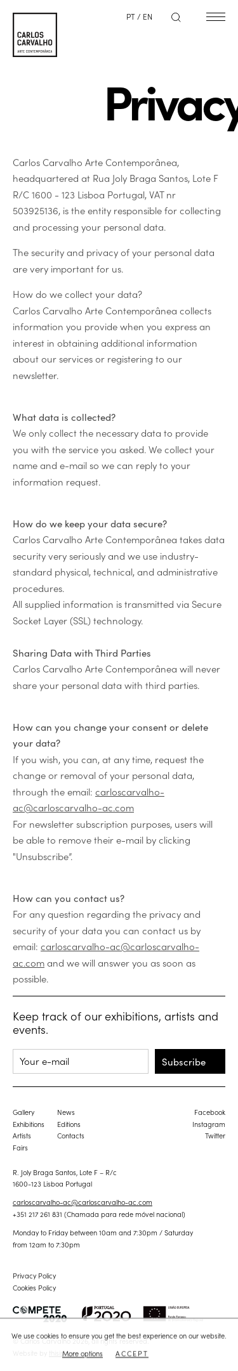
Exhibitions (28, 1124)
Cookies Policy (34, 1287)
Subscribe (184, 1061)
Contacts (70, 1135)
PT (130, 16)
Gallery (23, 1112)
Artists (22, 1135)
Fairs (20, 1147)
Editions (69, 1124)
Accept (132, 1354)
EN (147, 16)
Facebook (209, 1112)
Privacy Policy (34, 1275)
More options (82, 1354)
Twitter (215, 1135)
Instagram (208, 1124)
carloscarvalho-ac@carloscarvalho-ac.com (82, 1202)
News (66, 1112)
